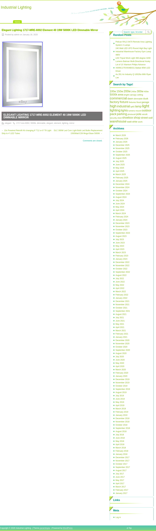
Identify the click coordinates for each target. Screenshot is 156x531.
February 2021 (122, 334)
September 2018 (123, 428)
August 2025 (121, 158)
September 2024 (123, 194)
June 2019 (120, 399)
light (145, 106)
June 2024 (120, 204)
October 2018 (121, 425)
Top (130, 528)
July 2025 (120, 161)
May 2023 (120, 246)
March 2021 (121, 330)
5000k (33, 123)
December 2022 (122, 262)
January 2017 (121, 493)
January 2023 (121, 259)
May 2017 (120, 480)
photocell (132, 114)
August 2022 (121, 275)
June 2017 (120, 477)
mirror (71, 123)
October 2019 (121, 386)
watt (129, 121)
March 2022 (121, 291)
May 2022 (120, 285)
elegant (8, 123)
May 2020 (120, 363)
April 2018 (120, 444)
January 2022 (121, 298)
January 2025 (121, 181)
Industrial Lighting (16, 7)
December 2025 (122, 145)
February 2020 (122, 373)
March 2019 (121, 409)
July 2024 (120, 200)
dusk (145, 98)
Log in (118, 517)
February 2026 (122, 138)
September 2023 (123, 233)
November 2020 (122, 343)
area (120, 94)
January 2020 (121, 376)
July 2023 (120, 239)
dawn (130, 98)
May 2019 (120, 402)
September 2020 (123, 350)
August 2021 (121, 314)
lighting (65, 123)
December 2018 (122, 418)
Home (17, 22)
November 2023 (122, 226)
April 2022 (120, 288)
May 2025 (120, 168)
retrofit (144, 114)
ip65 (132, 106)
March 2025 (121, 174)
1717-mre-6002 (22, 123)
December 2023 (122, 223)
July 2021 (120, 317)
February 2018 (122, 451)
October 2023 (121, 230)
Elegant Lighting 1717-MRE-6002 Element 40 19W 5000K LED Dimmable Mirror (44, 116)
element (57, 123)
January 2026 (121, 142)
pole (138, 114)
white (134, 122)
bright (126, 95)
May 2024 (120, 207)
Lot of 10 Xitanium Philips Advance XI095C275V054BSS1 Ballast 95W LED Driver (133, 67)
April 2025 (120, 171)
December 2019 (122, 379)
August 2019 (121, 392)
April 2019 (120, 405)
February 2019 (122, 412)
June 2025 (120, 164)
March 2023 (121, 252)
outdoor (146, 110)
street (144, 117)
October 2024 (121, 191)
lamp (138, 106)
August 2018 (121, 431)
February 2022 (122, 295)
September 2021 (123, 311)
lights (124, 110)
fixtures (132, 102)
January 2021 (121, 337)
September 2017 (123, 467)
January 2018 (121, 454)
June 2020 (120, 360)
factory (114, 102)
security (113, 118)
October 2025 (121, 151)
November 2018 (122, 422)
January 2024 (121, 220)
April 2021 (120, 327)
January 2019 (121, 415)
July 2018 (120, 435)
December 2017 (122, 457)
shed (119, 118)
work (140, 122)
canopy (133, 95)
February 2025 (122, 178)
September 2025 (123, 155)
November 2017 (122, 461)
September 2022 (123, 272)
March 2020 (121, 369)
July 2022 (120, 278)
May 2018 (120, 441)
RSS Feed (119, 3)
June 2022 (120, 282)
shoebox (127, 117)
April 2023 (120, 249)
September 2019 (123, 389)
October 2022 (121, 269)
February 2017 (122, 490)
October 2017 (121, 464)
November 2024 (122, 187)
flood (138, 102)
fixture (124, 102)
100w (113, 91)
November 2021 (122, 304)
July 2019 (120, 396)
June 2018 (120, 438)
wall (150, 117)
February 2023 (122, 256)
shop (137, 117)
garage (145, 102)
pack (113, 114)
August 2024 (121, 197)
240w (133, 91)
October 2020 (121, 347)
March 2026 (121, 135)
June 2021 (120, 321)
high (113, 106)
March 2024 (121, 213)
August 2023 (121, 236)
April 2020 (120, 366)
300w (140, 91)
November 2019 (122, 382)
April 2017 (120, 483)
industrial (123, 106)
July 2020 (120, 356)
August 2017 (121, 470)
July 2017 (120, 474)
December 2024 (122, 184)
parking (122, 114)
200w (127, 91)
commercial (118, 98)
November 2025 (122, 148)
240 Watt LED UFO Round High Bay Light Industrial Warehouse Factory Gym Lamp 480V (134, 51)
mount (138, 111)
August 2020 (121, 353)
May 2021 (120, 324)
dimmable (41, 123)
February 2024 (122, 217)
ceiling (140, 95)
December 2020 (122, 340)
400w (146, 91)
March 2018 (121, 448)
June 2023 (120, 243)
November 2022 (122, 265)
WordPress (67, 528)
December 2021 (122, 301)
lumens (132, 111)
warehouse (118, 121)
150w (120, 91)
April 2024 (120, 210)
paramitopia (45, 528)
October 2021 (121, 308)
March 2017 (121, 487)
